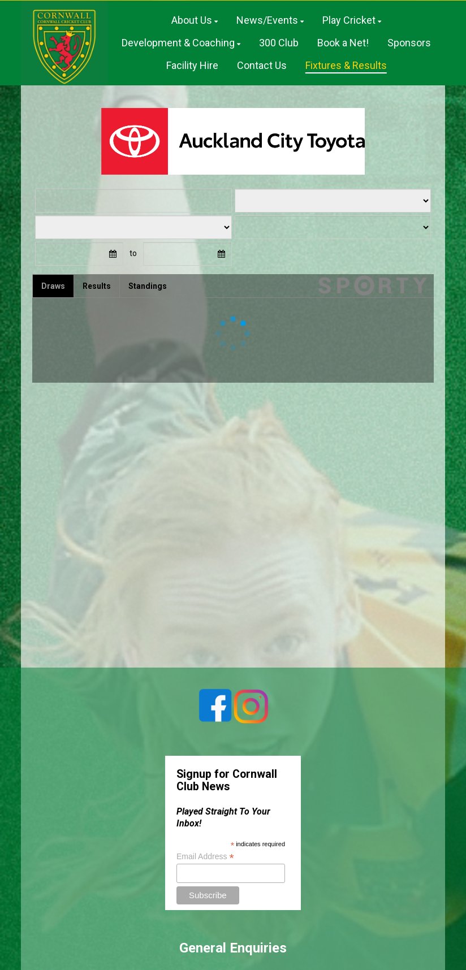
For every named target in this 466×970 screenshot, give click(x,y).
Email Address (205, 856)
